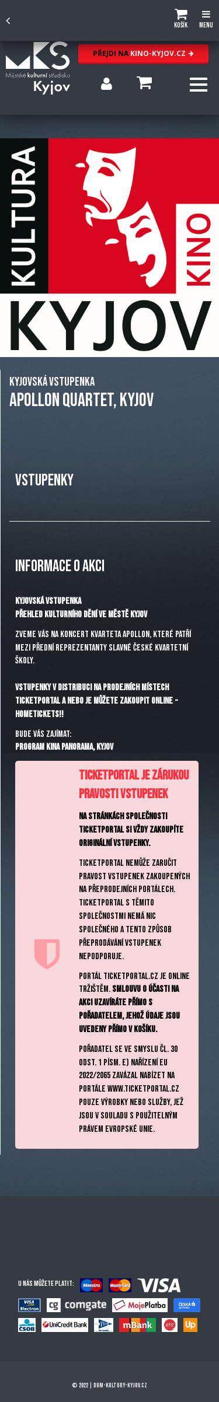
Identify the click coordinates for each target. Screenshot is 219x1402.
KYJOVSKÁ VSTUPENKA (52, 382)
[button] (180, 20)
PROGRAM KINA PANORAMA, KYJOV (64, 747)
